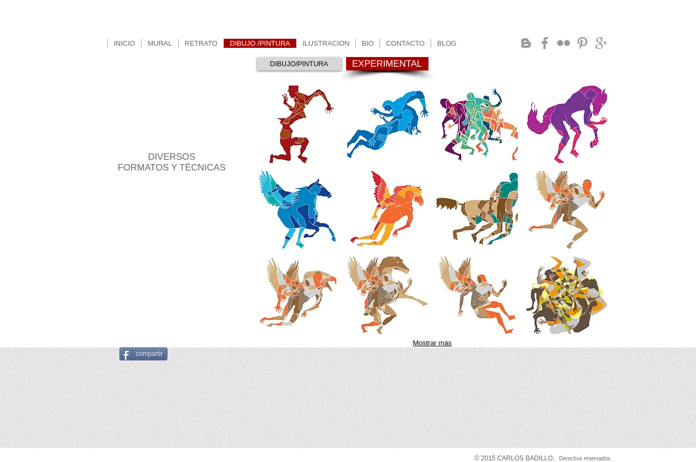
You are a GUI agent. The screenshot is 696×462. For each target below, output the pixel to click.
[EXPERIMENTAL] (387, 63)
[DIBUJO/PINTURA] (299, 64)
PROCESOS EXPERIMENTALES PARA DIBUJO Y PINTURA (172, 120)
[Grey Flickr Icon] (564, 43)
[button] (298, 124)
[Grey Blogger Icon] (526, 43)
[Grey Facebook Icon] (545, 43)
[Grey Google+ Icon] (601, 43)
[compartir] (143, 353)
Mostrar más (432, 343)
